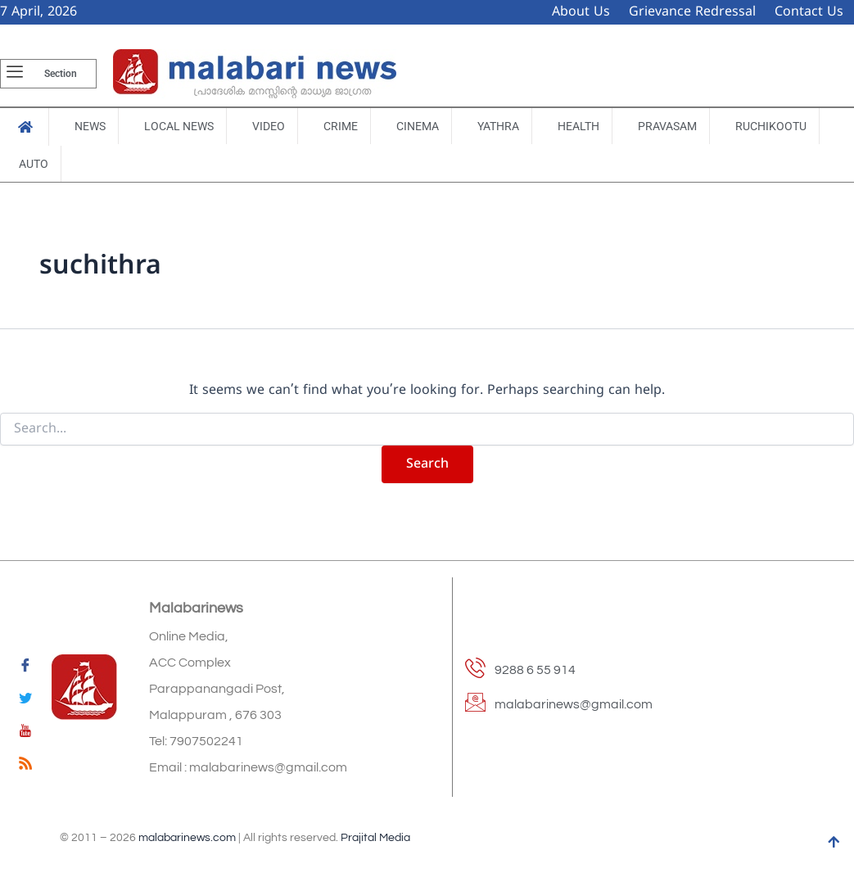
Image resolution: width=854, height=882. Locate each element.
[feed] (25, 766)
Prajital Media (375, 838)
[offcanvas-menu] (15, 74)
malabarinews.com (187, 838)
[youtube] (25, 733)
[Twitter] (25, 701)
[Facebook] (25, 668)
